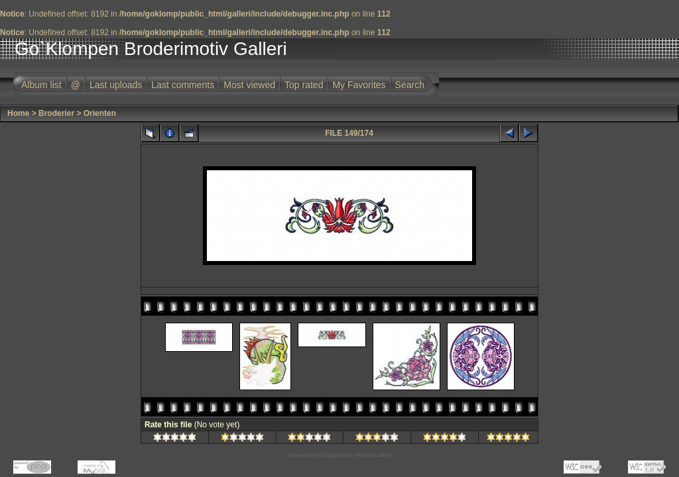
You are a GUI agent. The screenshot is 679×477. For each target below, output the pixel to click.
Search (409, 85)
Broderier (56, 113)
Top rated (303, 85)
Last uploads (116, 85)
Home (18, 113)
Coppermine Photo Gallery (356, 455)
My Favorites (358, 85)
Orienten (100, 113)
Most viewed (249, 85)
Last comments (182, 85)
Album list (41, 85)
